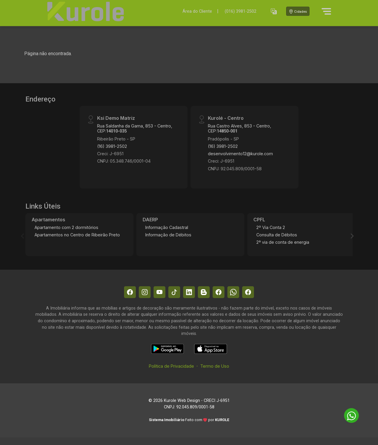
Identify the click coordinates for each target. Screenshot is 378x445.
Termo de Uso (214, 366)
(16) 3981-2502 (112, 146)
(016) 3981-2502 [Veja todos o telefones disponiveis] (240, 11)
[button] (273, 11)
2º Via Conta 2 (270, 227)
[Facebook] (130, 292)
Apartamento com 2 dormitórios (66, 227)
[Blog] (204, 292)
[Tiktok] (174, 292)
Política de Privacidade (171, 366)
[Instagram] (145, 292)
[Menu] (326, 11)
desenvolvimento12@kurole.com (240, 153)
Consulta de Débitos (276, 234)
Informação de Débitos (168, 234)
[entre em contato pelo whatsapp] (348, 414)
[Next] (351, 236)
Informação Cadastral (166, 227)
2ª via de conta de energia (282, 242)
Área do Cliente (197, 11)
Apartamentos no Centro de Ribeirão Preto (77, 234)
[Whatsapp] (233, 292)
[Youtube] (159, 292)
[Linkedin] (189, 292)
